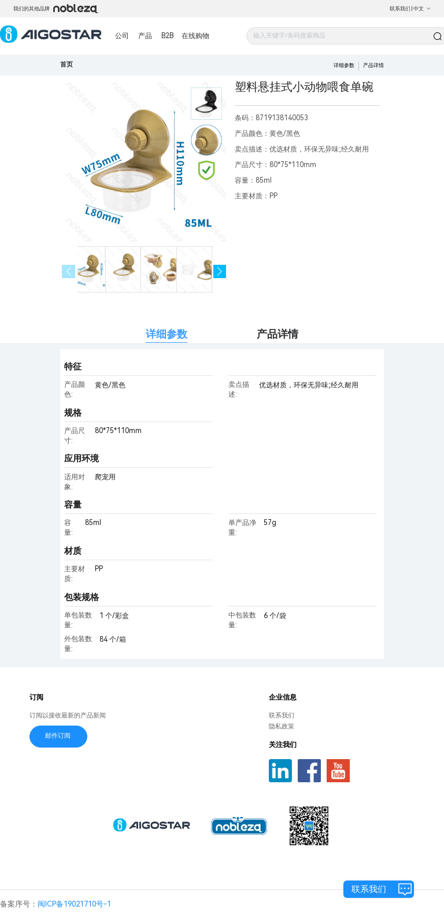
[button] (220, 271)
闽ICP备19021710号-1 (74, 904)
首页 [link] (66, 64)
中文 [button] (422, 9)
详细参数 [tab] (166, 334)
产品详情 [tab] (277, 334)
